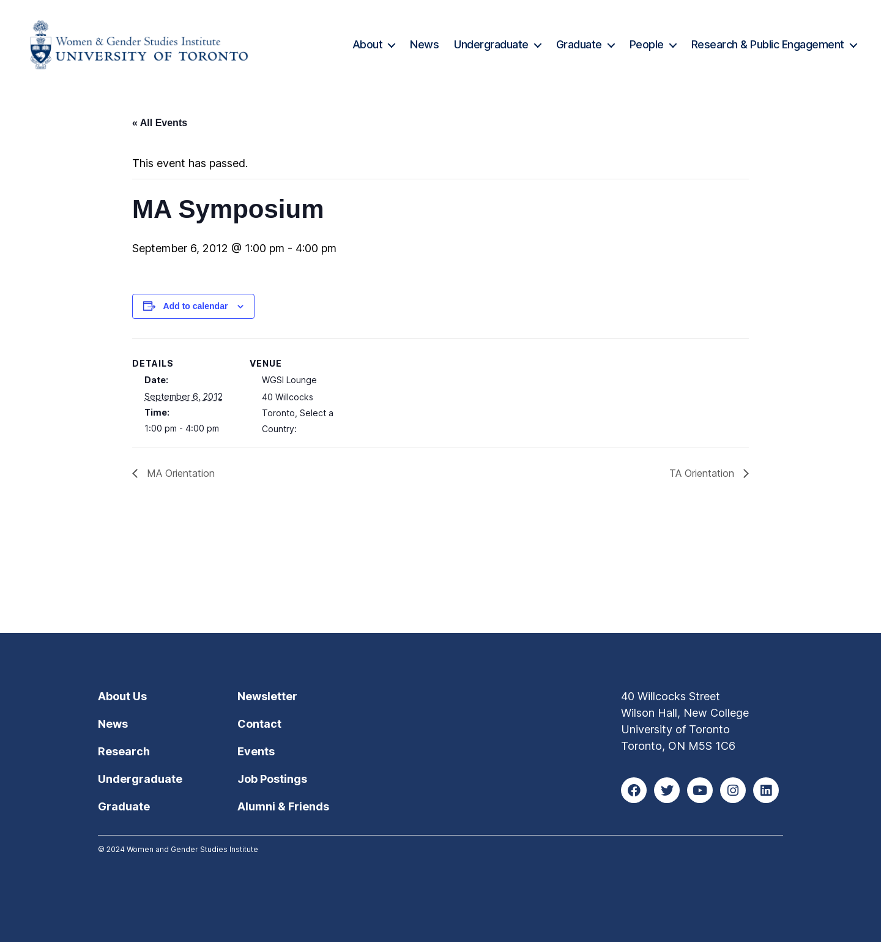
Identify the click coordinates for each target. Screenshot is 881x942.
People (647, 44)
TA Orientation (703, 473)
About (367, 44)
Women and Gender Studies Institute (192, 849)
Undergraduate (491, 44)
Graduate (579, 44)
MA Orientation (179, 473)
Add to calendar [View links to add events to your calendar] (195, 306)
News (424, 44)
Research (124, 751)
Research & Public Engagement (767, 44)
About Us (122, 696)
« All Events (159, 123)
